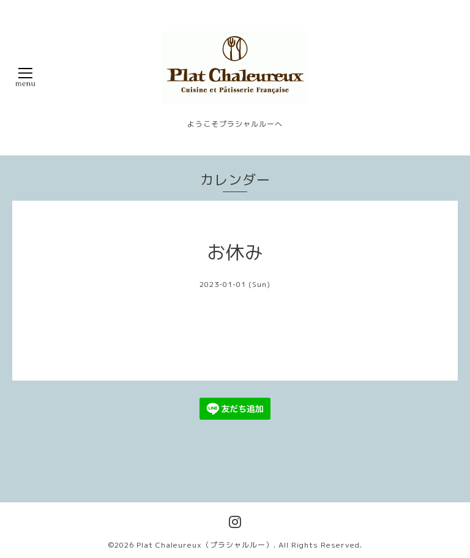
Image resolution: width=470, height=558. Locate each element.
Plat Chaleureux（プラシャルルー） (205, 545)
